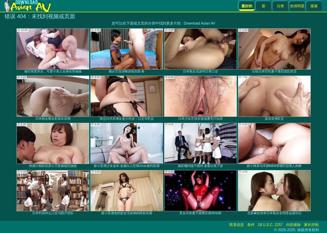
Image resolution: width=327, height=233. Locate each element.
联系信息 (236, 225)
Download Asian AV (199, 23)
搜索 (314, 6)
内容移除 (293, 225)
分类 (280, 6)
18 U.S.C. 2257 (270, 225)
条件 (251, 225)
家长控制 (311, 225)
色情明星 (297, 6)
